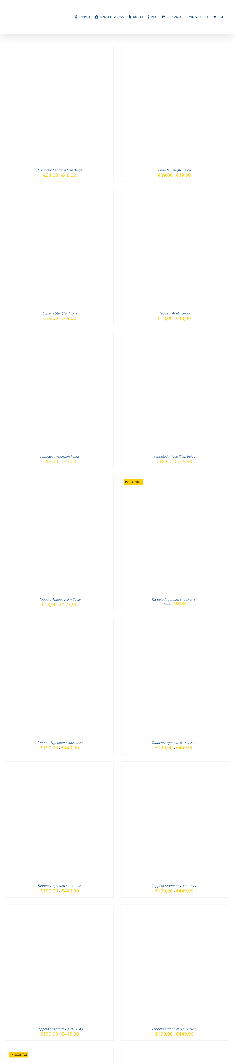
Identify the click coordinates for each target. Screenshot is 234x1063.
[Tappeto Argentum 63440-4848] (55, 1050)
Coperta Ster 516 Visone (59, 313)
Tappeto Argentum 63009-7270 (60, 742)
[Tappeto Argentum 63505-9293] (170, 1050)
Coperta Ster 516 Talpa (174, 170)
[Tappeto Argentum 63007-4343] (170, 477)
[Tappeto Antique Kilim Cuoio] (55, 477)
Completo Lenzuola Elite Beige (60, 170)
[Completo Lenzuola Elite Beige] (55, 48)
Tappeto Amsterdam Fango (60, 456)
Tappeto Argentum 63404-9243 (60, 1028)
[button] (222, 17)
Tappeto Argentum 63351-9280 (174, 885)
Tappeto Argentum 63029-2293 (174, 742)
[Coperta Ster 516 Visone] (55, 191)
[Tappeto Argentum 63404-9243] (55, 907)
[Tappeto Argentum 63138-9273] (55, 764)
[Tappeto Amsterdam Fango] (55, 334)
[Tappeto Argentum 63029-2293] (170, 621)
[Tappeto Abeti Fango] (170, 191)
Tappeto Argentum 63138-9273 (59, 885)
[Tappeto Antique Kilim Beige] (170, 334)
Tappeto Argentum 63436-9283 (174, 1028)
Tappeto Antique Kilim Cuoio (60, 599)
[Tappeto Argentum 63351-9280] (170, 764)
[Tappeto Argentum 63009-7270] (55, 621)
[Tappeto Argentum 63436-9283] (170, 907)
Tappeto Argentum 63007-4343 (174, 599)
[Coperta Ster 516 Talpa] (170, 48)
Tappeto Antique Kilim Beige (174, 456)
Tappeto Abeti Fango (174, 313)
